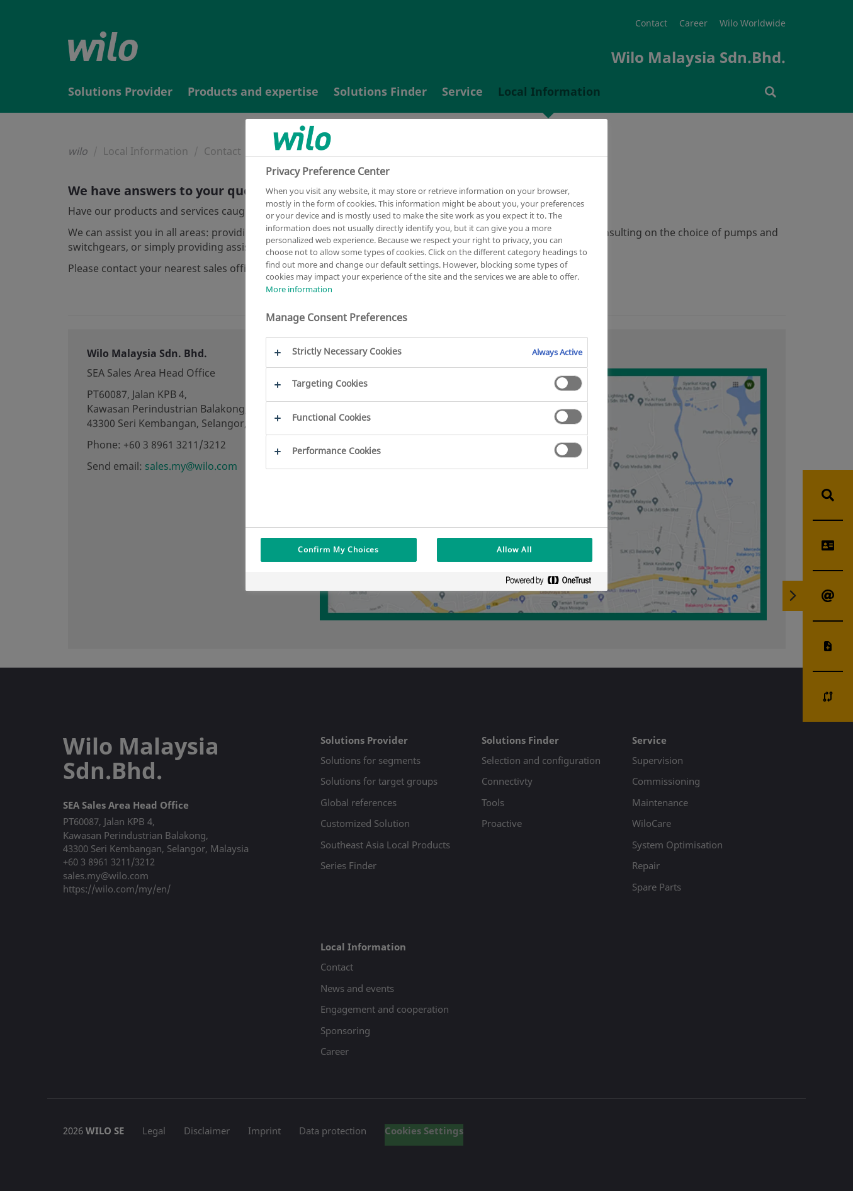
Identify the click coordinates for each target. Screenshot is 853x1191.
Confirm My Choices (338, 549)
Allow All (514, 549)
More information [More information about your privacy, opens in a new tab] (299, 289)
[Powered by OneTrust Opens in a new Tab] (553, 583)
